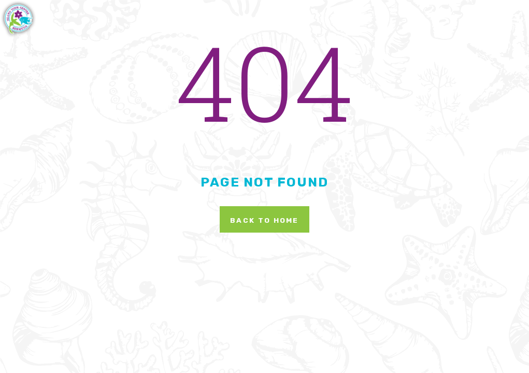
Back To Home (264, 220)
